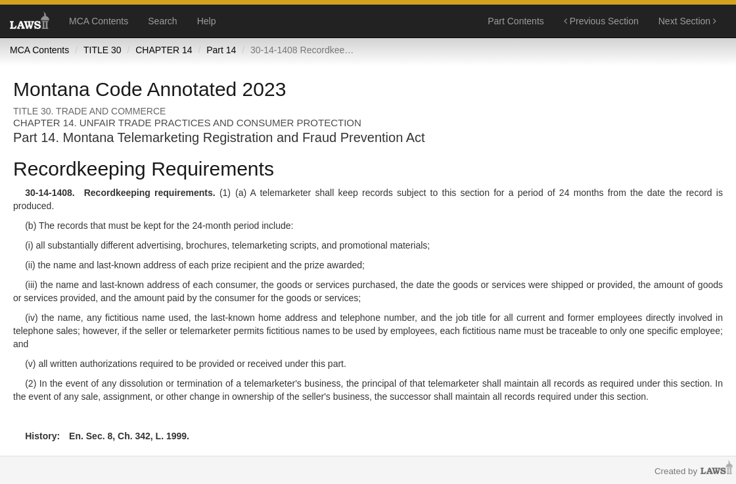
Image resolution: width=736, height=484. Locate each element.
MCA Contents (98, 21)
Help (206, 21)
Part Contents (516, 21)
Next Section (687, 21)
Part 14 (221, 50)
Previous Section (601, 21)
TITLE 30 (102, 50)
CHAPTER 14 (163, 50)
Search (162, 21)
